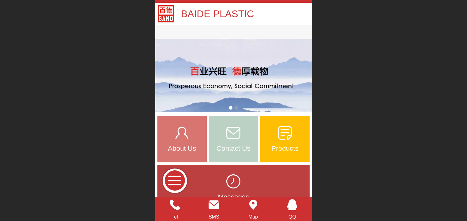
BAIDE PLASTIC (217, 13)
